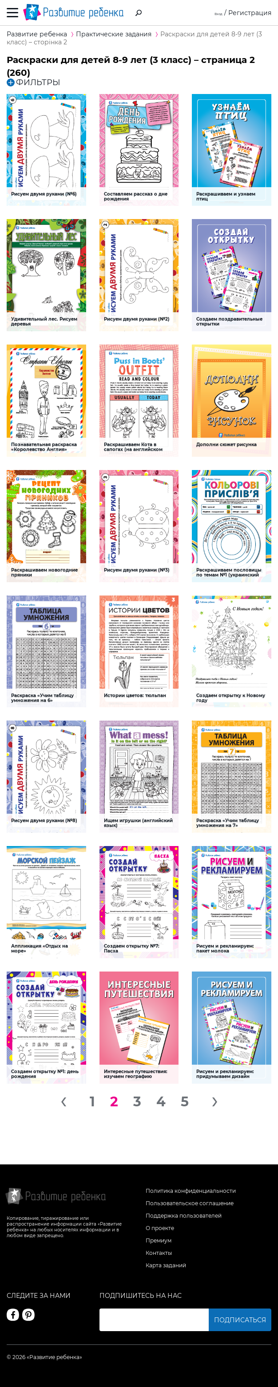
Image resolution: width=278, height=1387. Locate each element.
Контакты (159, 1253)
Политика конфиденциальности (191, 1190)
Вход (214, 13)
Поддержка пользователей (184, 1215)
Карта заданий (166, 1265)
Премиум (158, 1240)
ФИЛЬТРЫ (33, 82)
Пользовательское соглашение (190, 1203)
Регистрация (249, 13)
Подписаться (240, 1320)
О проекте (160, 1228)
